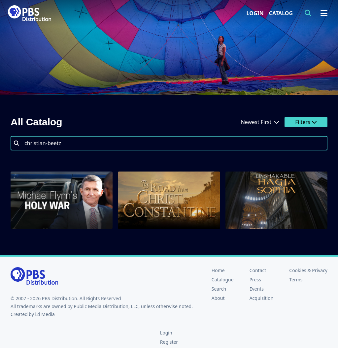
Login (255, 13)
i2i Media (45, 314)
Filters (306, 122)
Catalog (281, 13)
